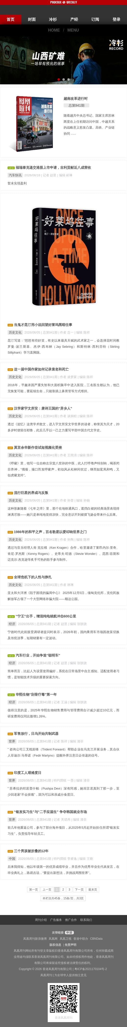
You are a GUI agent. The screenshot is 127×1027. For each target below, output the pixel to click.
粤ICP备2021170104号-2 (90, 969)
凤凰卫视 (65, 938)
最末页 (92, 889)
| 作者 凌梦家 (68, 377)
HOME (54, 30)
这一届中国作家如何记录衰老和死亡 (41, 369)
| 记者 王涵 (60, 702)
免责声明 (70, 945)
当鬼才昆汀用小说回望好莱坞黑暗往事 (43, 325)
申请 (68, 932)
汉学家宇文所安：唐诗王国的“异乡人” (43, 408)
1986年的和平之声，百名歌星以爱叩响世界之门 (50, 532)
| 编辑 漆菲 (75, 741)
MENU (73, 30)
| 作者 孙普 (66, 500)
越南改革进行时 (76, 98)
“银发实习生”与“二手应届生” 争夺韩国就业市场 (50, 812)
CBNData (96, 938)
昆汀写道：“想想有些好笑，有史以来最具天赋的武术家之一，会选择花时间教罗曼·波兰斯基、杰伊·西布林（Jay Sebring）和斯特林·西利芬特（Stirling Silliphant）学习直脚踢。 (63, 347)
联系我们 (86, 920)
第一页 (33, 889)
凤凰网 (53, 938)
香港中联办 (80, 938)
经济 (12, 624)
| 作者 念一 (66, 332)
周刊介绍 (41, 920)
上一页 (47, 889)
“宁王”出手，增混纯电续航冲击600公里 (46, 616)
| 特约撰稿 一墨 (63, 780)
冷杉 (53, 19)
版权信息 (55, 945)
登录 (116, 19)
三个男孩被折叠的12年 (31, 851)
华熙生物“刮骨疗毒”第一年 (36, 694)
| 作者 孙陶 (66, 539)
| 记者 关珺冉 (61, 819)
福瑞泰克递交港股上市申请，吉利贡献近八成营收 (53, 167)
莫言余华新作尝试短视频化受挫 (38, 447)
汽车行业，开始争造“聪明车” (38, 655)
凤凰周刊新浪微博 (35, 938)
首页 (10, 19)
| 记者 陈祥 (60, 741)
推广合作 (71, 920)
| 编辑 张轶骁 (77, 624)
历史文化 (15, 332)
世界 (12, 741)
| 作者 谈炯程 (68, 416)
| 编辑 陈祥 (82, 332)
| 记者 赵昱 (49, 175)
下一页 (79, 889)
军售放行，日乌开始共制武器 (36, 734)
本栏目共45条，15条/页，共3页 (63, 898)
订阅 (95, 19)
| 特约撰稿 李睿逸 (65, 858)
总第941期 (76, 105)
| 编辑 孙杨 (82, 500)
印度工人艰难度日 (27, 773)
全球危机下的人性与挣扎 (33, 577)
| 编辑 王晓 (85, 858)
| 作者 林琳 (66, 585)
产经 (74, 19)
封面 (32, 19)
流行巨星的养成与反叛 (31, 493)
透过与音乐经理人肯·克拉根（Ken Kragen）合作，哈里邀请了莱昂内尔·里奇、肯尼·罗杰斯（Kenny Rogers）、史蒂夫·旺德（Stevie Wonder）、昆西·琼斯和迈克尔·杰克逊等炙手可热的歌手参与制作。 (63, 554)
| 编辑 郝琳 (64, 175)
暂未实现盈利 (17, 183)
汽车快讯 (15, 175)
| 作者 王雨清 (68, 455)
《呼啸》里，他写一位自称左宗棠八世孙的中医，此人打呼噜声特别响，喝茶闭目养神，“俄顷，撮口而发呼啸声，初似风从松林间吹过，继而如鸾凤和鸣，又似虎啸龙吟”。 (63, 469)
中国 (12, 858)
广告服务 (56, 920)
